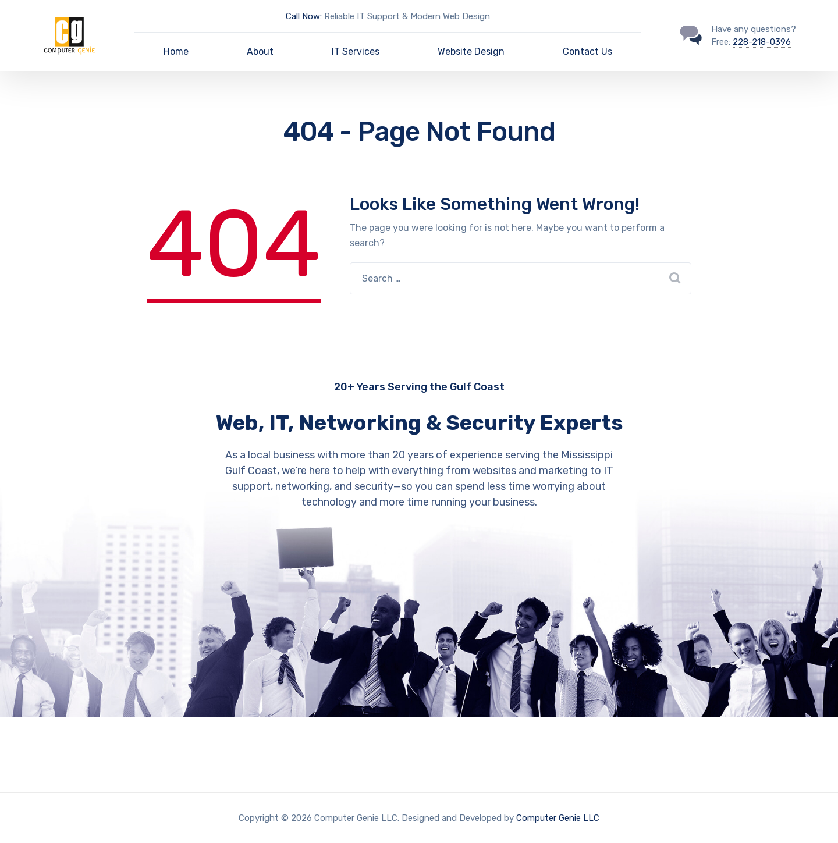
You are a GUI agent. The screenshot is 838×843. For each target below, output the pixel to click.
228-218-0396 (762, 42)
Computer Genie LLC (557, 818)
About (260, 51)
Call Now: (304, 16)
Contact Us (587, 51)
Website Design (471, 51)
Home (176, 51)
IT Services (355, 51)
